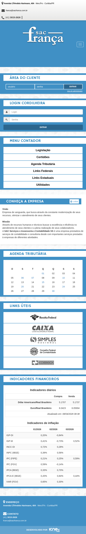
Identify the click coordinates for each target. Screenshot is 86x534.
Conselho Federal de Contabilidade (43, 351)
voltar (74, 201)
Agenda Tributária (43, 164)
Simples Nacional (43, 340)
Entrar (72, 87)
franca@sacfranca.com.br (16, 10)
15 (43, 282)
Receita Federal (43, 317)
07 (33, 278)
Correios (43, 362)
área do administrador (75, 91)
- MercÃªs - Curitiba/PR (29, 3)
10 (63, 278)
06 (22, 278)
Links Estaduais (43, 177)
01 (43, 273)
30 (53, 291)
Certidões (42, 157)
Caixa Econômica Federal (43, 328)
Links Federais (43, 171)
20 (22, 286)
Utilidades (43, 184)
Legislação (43, 150)
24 (63, 286)
